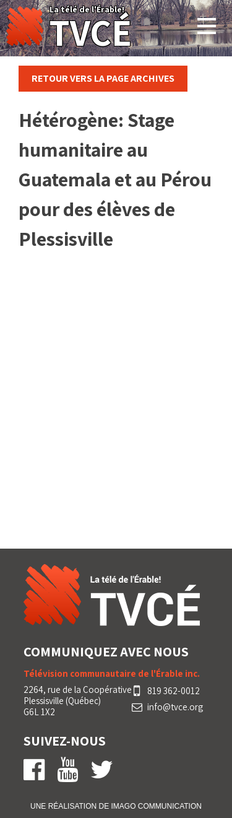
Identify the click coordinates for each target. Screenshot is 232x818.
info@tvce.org (175, 707)
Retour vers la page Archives (103, 78)
